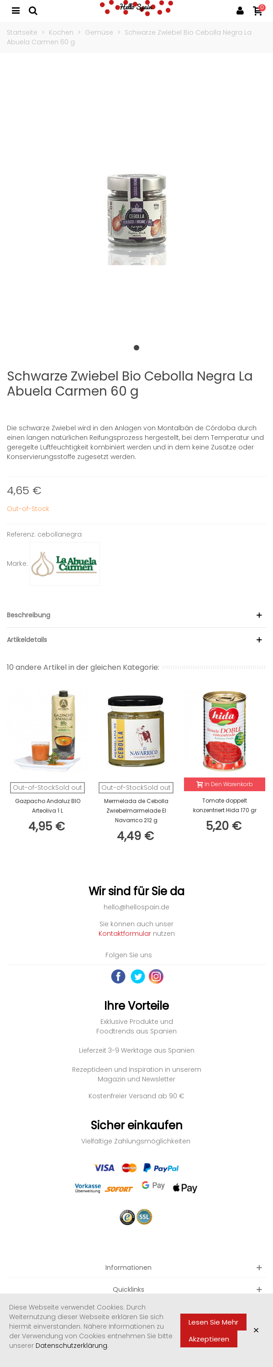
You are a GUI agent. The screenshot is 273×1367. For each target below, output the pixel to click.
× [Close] (256, 1330)
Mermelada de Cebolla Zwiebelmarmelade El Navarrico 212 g (136, 810)
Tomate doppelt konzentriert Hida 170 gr (225, 805)
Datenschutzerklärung (71, 1345)
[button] (136, 347)
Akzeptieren (209, 1339)
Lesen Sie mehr (213, 1322)
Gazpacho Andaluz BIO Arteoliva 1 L (47, 805)
